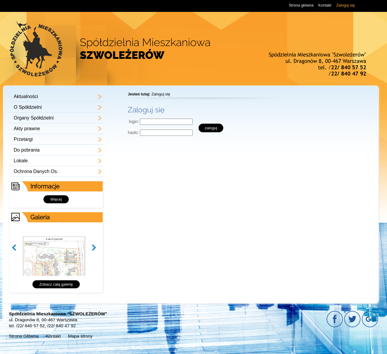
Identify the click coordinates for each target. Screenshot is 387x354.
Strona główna (301, 5)
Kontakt (324, 5)
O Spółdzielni (28, 107)
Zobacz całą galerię (56, 284)
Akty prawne (27, 128)
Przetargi (23, 139)
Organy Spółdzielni (34, 117)
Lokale (21, 160)
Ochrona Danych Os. (36, 171)
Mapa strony (80, 336)
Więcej (56, 199)
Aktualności (26, 96)
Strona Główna (23, 336)
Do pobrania (27, 149)
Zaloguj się (345, 5)
